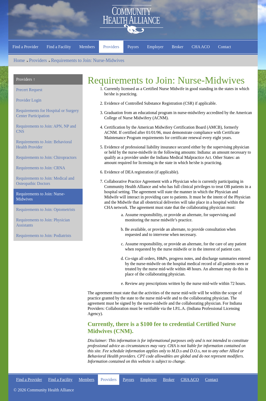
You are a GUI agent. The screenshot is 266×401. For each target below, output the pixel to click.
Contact (224, 47)
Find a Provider (25, 47)
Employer (155, 47)
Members (87, 47)
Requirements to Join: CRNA (40, 168)
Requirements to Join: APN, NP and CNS (46, 129)
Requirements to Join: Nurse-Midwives (87, 60)
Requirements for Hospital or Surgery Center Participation (47, 113)
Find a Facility (59, 47)
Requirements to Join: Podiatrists (43, 235)
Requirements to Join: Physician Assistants (43, 222)
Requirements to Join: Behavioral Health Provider (44, 144)
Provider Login (28, 100)
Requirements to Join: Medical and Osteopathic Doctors (45, 181)
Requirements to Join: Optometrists (45, 209)
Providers (111, 47)
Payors (133, 47)
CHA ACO (201, 47)
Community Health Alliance (133, 19)
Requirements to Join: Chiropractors (46, 157)
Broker (177, 47)
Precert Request (29, 89)
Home (19, 60)
